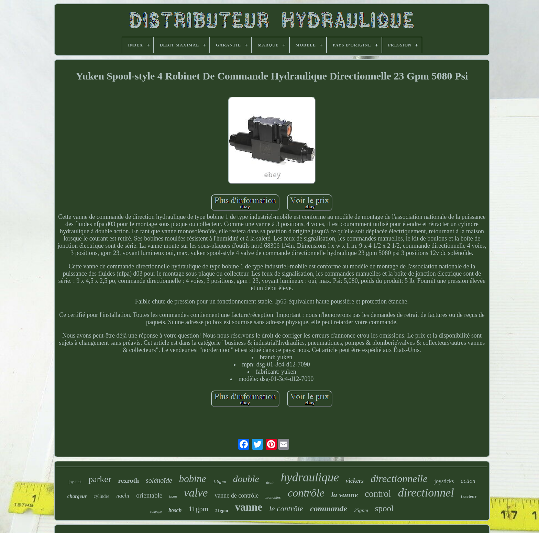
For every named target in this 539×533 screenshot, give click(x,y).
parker (99, 479)
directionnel (426, 492)
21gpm (221, 510)
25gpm (361, 510)
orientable (149, 495)
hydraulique (310, 477)
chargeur (77, 496)
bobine (192, 478)
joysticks (444, 481)
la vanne (344, 494)
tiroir (270, 482)
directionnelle (399, 478)
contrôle (306, 493)
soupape (156, 511)
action (468, 481)
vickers (355, 480)
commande (328, 508)
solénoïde (159, 480)
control (378, 494)
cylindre (101, 496)
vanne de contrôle (236, 495)
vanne (248, 507)
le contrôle (286, 508)
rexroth (128, 480)
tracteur (468, 496)
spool (384, 508)
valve (196, 493)
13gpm (219, 481)
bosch (175, 510)
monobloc (273, 497)
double (246, 478)
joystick (74, 481)
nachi (122, 495)
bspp (173, 496)
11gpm (199, 509)
